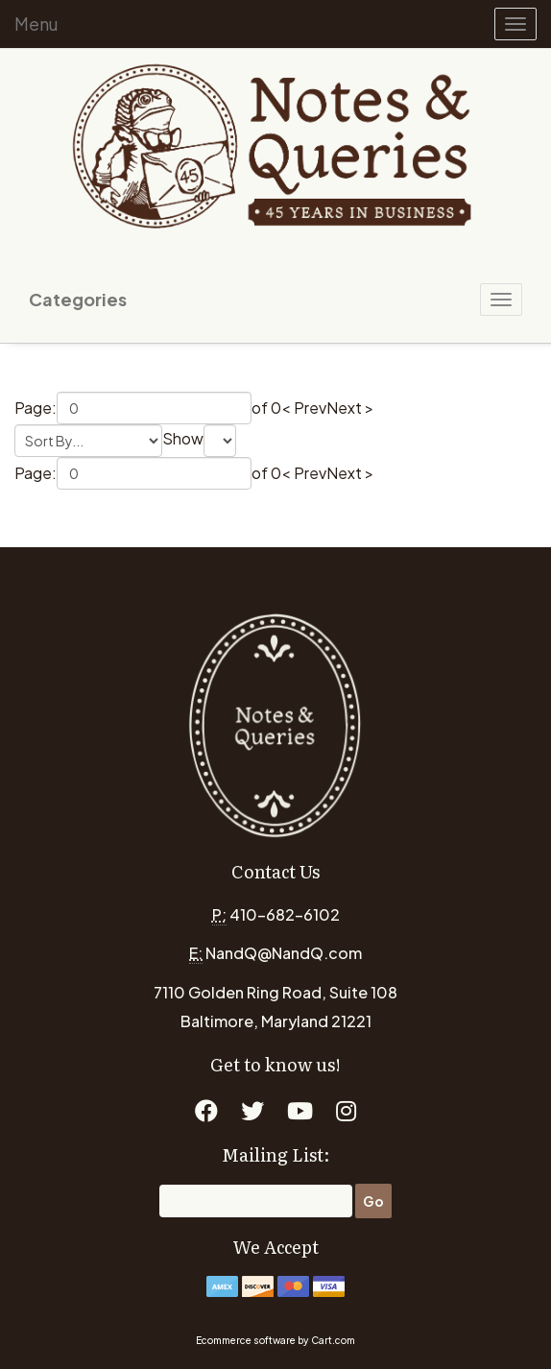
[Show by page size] (220, 440)
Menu (36, 23)
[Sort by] (88, 440)
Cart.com (333, 1340)
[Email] (255, 1201)
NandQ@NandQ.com (283, 953)
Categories (78, 299)
